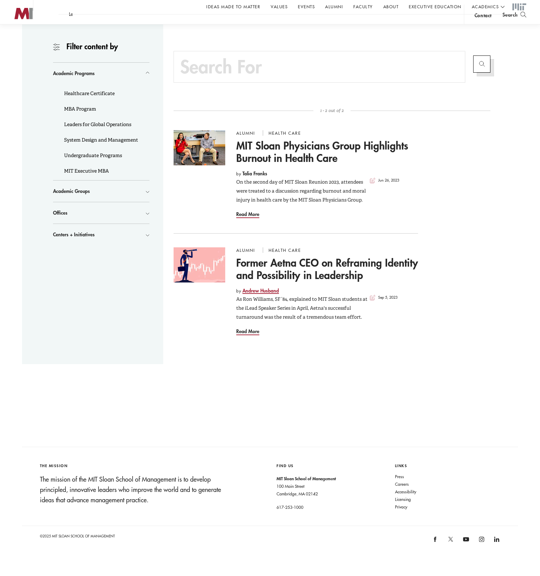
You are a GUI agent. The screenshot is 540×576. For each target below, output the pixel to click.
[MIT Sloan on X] (450, 555)
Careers (402, 498)
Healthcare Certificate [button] (89, 107)
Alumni (334, 6)
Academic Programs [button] (74, 87)
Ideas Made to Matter (233, 6)
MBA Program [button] (79, 122)
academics (485, 6)
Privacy (401, 520)
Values (279, 6)
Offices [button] (60, 226)
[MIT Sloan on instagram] (481, 555)
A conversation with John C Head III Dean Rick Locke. (227, 24)
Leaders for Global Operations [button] (97, 138)
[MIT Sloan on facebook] (436, 555)
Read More (247, 228)
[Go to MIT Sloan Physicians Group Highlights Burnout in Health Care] (199, 161)
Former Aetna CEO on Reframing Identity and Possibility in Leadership (327, 283)
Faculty (363, 6)
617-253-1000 (290, 521)
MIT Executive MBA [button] (86, 184)
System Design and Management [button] (100, 153)
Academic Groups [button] (71, 205)
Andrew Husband (260, 304)
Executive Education (435, 6)
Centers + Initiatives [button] (74, 248)
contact (483, 25)
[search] (514, 24)
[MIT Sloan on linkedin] (496, 555)
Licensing (403, 513)
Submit (481, 77)
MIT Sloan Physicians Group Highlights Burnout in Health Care (322, 165)
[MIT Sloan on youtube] (465, 557)
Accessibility (405, 505)
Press (399, 490)
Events (306, 6)
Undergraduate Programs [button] (92, 169)
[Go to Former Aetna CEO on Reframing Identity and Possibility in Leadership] (199, 278)
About (391, 6)
